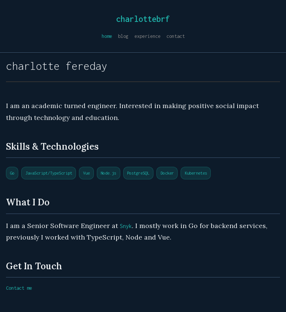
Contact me (19, 288)
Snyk (126, 226)
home (107, 36)
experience (147, 36)
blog (123, 36)
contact (175, 36)
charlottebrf (143, 19)
